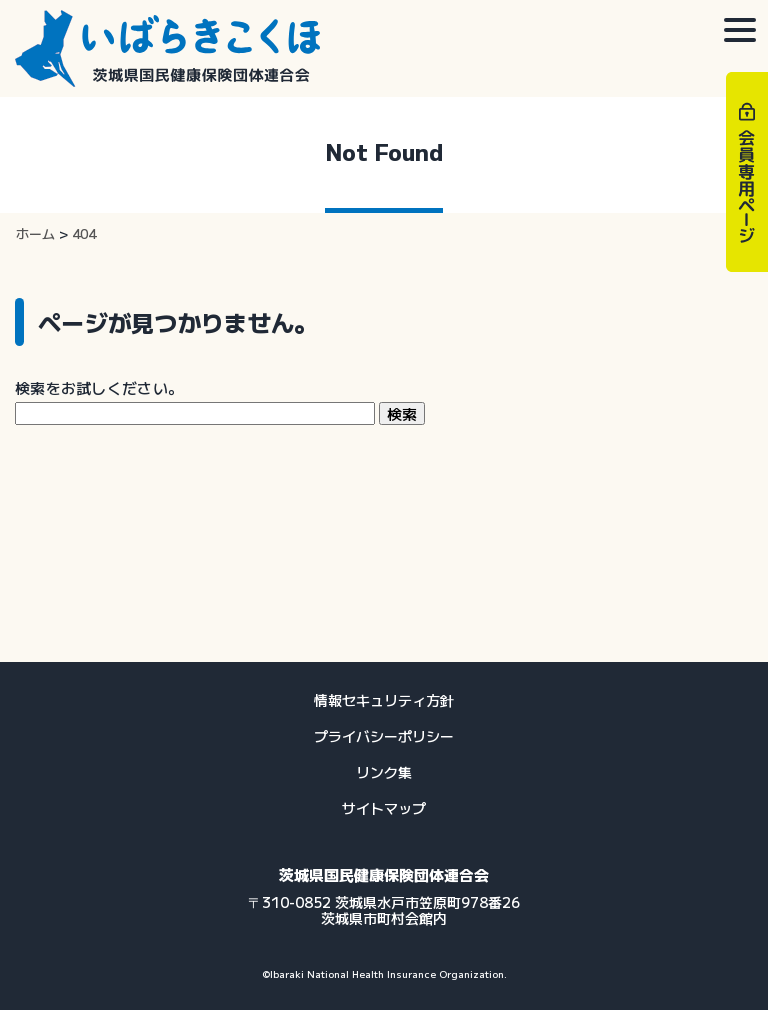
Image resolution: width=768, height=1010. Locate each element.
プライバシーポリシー (384, 736)
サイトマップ (384, 808)
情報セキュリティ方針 (384, 700)
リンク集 (384, 772)
